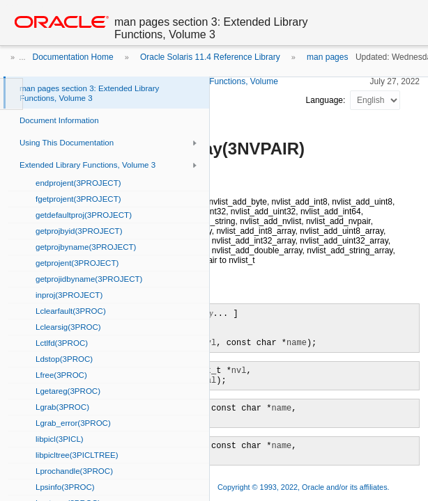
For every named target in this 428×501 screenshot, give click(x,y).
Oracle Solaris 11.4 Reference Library (210, 57)
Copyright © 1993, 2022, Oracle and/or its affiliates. (304, 487)
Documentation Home (73, 57)
